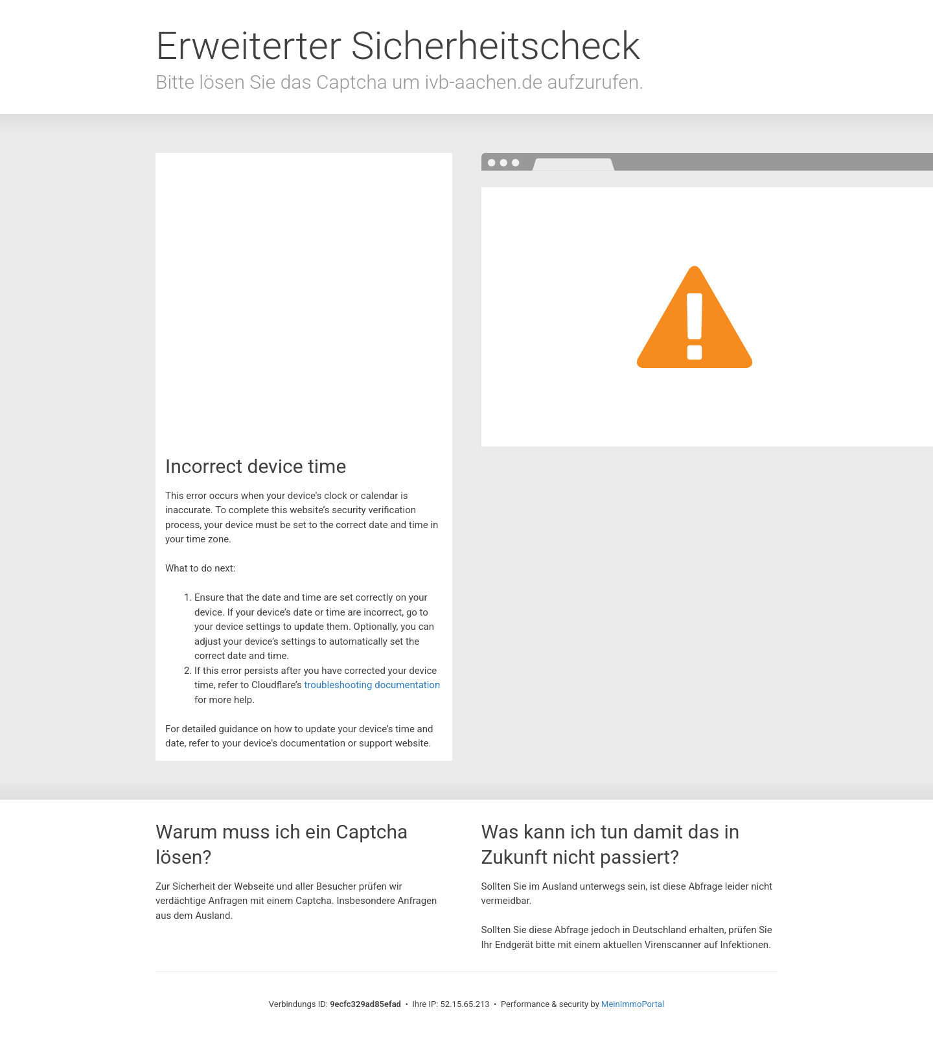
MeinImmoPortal (632, 1004)
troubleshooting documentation (372, 685)
